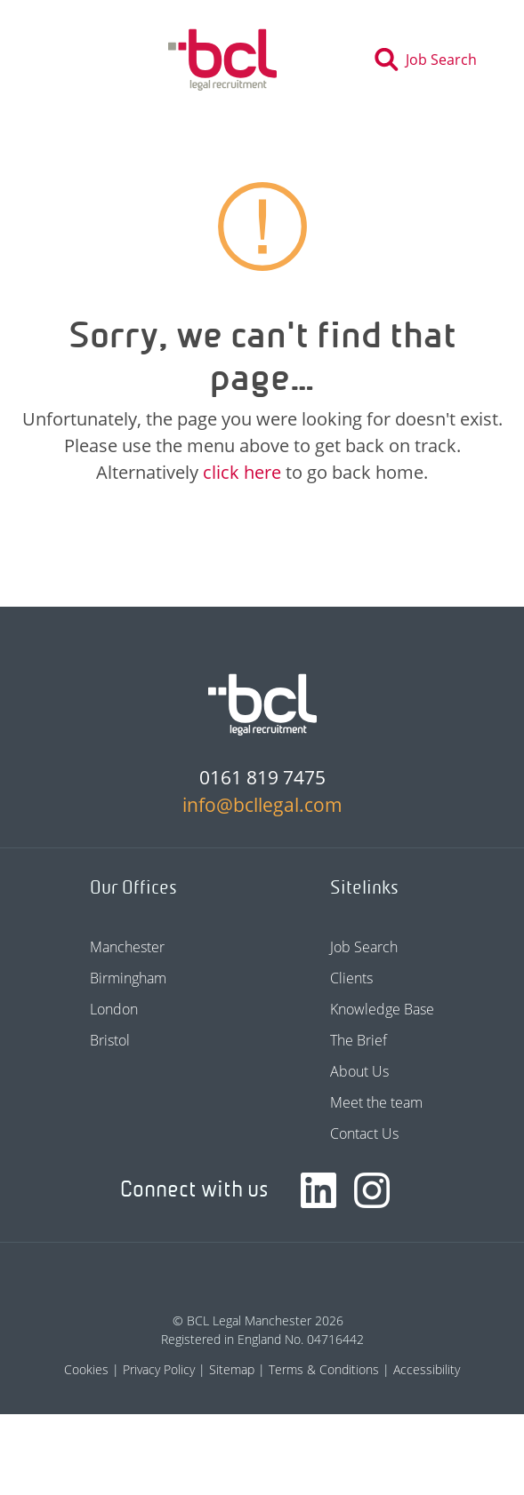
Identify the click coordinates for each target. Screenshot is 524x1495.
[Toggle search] (431, 59)
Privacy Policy (159, 1369)
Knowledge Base (382, 1009)
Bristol (110, 1040)
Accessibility (426, 1369)
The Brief (358, 1040)
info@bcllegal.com (262, 804)
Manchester (127, 947)
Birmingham (128, 978)
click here (242, 472)
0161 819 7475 (262, 777)
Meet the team (376, 1102)
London (114, 1009)
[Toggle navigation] (60, 59)
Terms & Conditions (324, 1369)
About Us (359, 1071)
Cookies (86, 1369)
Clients (351, 978)
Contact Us (364, 1133)
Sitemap (231, 1369)
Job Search (364, 947)
